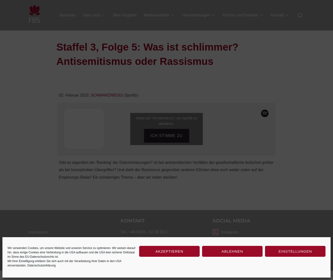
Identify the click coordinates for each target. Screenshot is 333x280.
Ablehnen (232, 251)
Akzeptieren (169, 251)
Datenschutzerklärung (41, 265)
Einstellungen (295, 251)
